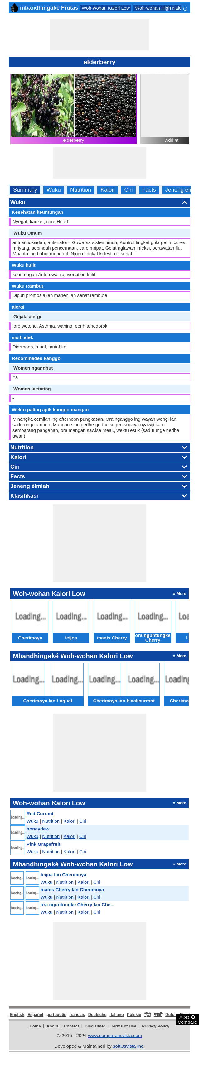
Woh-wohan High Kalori (159, 8)
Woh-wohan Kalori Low (106, 8)
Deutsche (97, 1014)
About (52, 1026)
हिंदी (147, 1014)
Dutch (171, 1014)
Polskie (134, 1014)
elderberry (73, 140)
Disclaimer (95, 1026)
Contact (71, 1026)
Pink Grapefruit (43, 844)
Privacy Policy (155, 1026)
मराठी (158, 1014)
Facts (149, 190)
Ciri (128, 190)
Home (35, 1026)
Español (35, 1014)
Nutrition (80, 190)
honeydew (38, 828)
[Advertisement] (99, 34)
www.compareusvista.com (115, 1035)
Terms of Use (123, 1026)
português (56, 1014)
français (77, 1014)
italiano (116, 1014)
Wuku (53, 190)
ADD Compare (187, 1019)
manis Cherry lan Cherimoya (72, 889)
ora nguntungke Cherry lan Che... (77, 904)
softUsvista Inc (128, 1046)
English (17, 1014)
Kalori (107, 190)
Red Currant (40, 813)
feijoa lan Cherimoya (63, 874)
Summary (25, 190)
